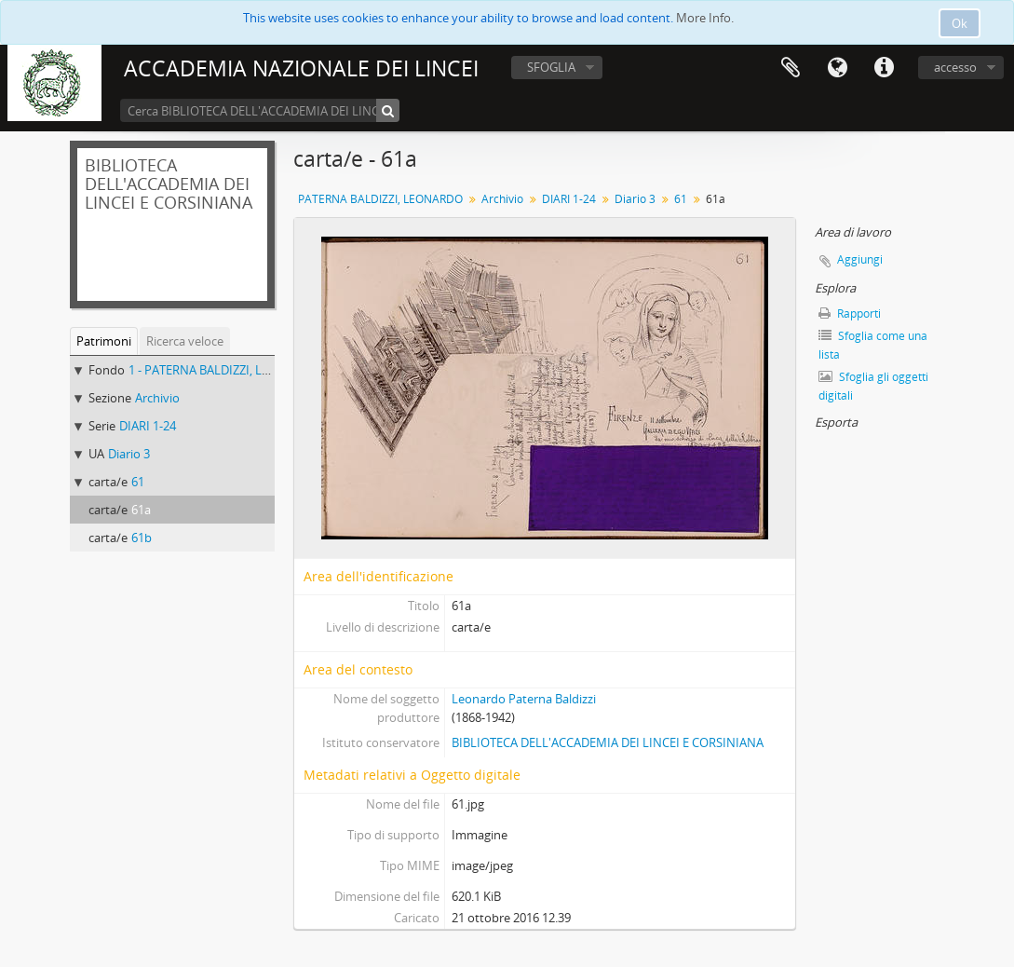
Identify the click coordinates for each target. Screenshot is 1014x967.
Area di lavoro (790, 68)
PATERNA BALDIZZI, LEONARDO (380, 199)
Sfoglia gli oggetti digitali (873, 386)
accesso (955, 67)
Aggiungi (860, 259)
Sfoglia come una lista (872, 345)
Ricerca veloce (184, 341)
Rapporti (849, 313)
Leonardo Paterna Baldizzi (524, 698)
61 (137, 481)
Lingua (837, 68)
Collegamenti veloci (883, 68)
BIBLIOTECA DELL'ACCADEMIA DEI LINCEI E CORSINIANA (608, 742)
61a (141, 509)
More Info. (705, 17)
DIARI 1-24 (147, 425)
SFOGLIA (551, 67)
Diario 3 (129, 453)
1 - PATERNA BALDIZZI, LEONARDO (223, 369)
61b (141, 537)
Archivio (157, 397)
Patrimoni (103, 341)
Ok (959, 23)
